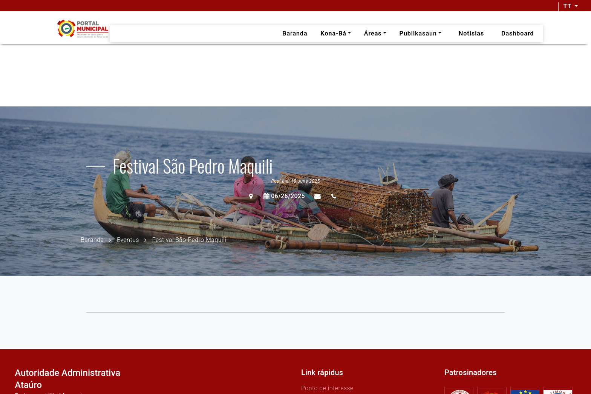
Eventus (128, 239)
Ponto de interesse (327, 388)
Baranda (92, 239)
